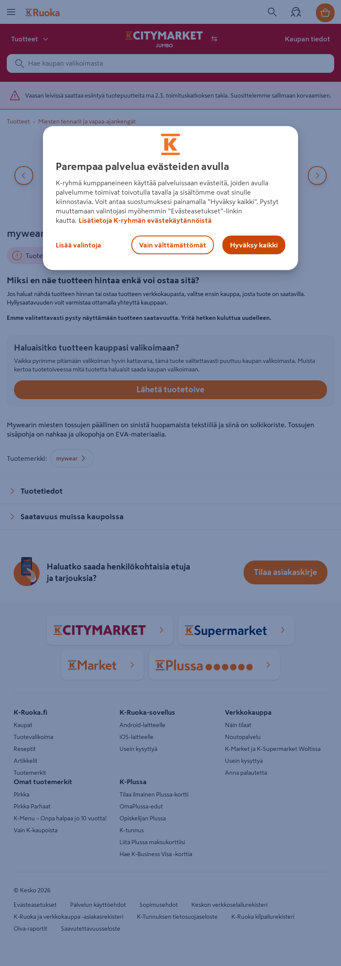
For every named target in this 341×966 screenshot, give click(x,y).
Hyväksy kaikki (254, 245)
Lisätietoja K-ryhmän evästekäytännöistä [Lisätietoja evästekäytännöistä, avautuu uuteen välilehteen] (145, 220)
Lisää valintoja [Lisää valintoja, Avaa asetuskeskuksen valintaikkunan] (78, 245)
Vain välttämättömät (172, 245)
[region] (170, 198)
